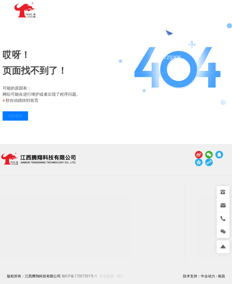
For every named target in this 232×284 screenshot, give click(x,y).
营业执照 (107, 276)
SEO (119, 276)
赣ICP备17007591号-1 (79, 276)
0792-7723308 (171, 47)
